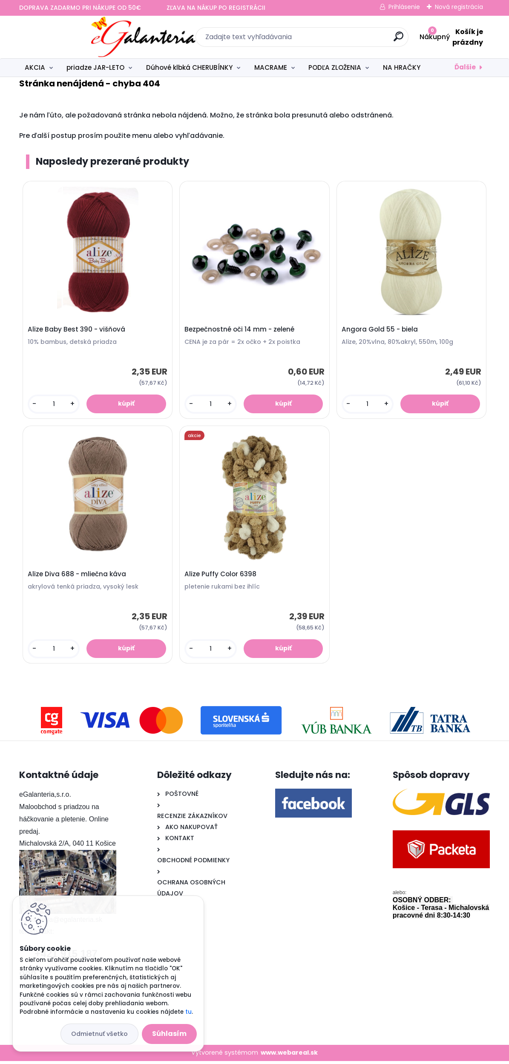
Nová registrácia (459, 7)
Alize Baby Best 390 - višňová (77, 330)
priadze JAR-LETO (95, 67)
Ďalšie (465, 67)
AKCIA (35, 67)
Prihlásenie (404, 7)
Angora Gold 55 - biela (380, 330)
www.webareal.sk (289, 1055)
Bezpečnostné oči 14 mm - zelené (240, 330)
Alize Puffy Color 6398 (221, 576)
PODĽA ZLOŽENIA (334, 67)
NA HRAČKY (401, 67)
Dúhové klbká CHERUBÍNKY (189, 67)
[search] (347, 39)
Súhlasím (169, 1033)
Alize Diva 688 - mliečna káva (78, 576)
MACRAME (270, 67)
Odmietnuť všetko (99, 1034)
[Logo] (71, 37)
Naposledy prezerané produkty (112, 161)
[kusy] (54, 404)
